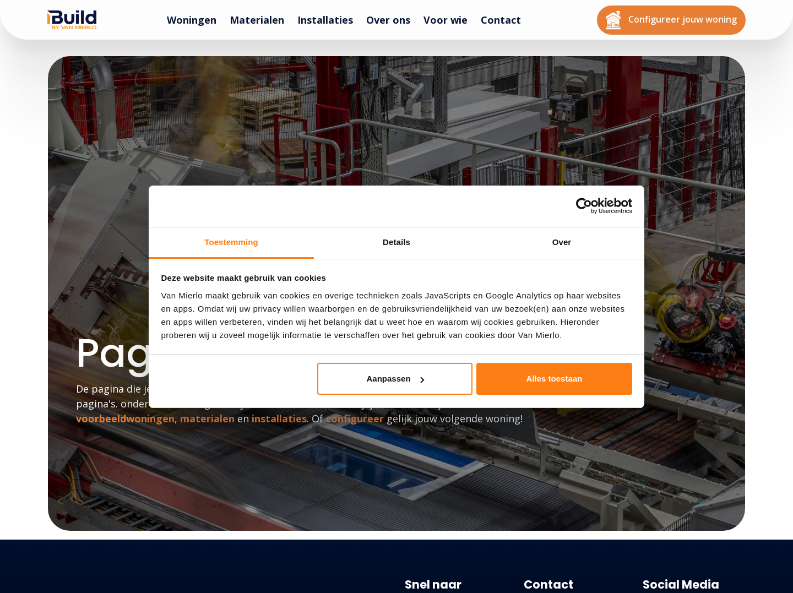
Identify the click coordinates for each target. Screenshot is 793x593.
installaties (279, 418)
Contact (505, 19)
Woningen (196, 19)
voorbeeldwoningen (125, 418)
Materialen (261, 19)
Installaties (329, 19)
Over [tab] (562, 242)
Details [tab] (396, 242)
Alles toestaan (554, 378)
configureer (355, 418)
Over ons (392, 19)
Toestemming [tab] (231, 242)
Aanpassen (395, 378)
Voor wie (449, 19)
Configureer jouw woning (676, 19)
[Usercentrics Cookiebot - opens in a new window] (584, 206)
